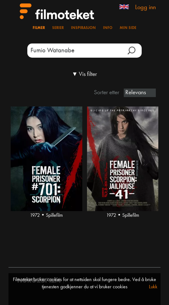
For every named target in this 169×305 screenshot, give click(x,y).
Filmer (39, 28)
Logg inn (145, 7)
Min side (128, 28)
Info (107, 28)
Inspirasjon (83, 28)
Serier (58, 28)
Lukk (153, 287)
